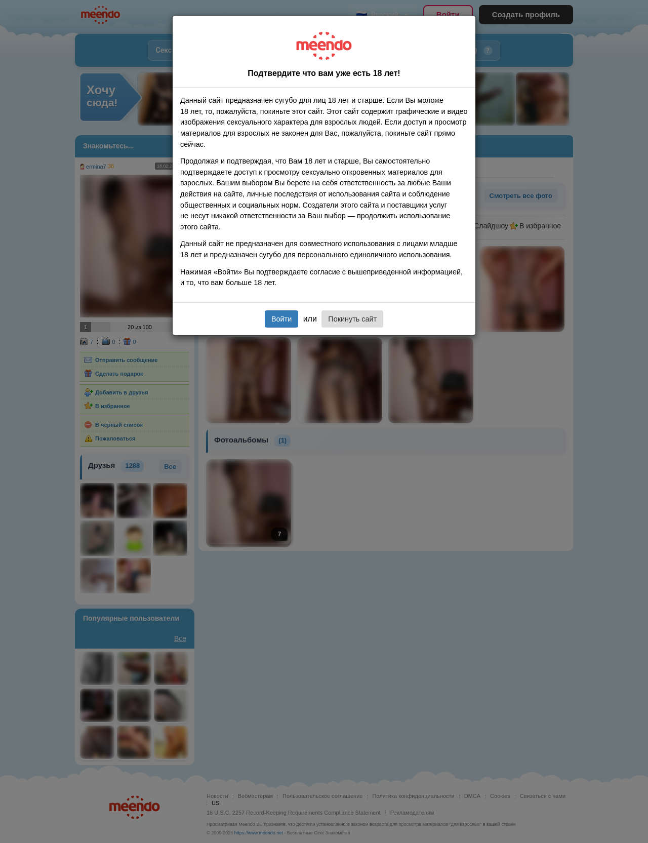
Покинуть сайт (352, 319)
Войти (281, 319)
